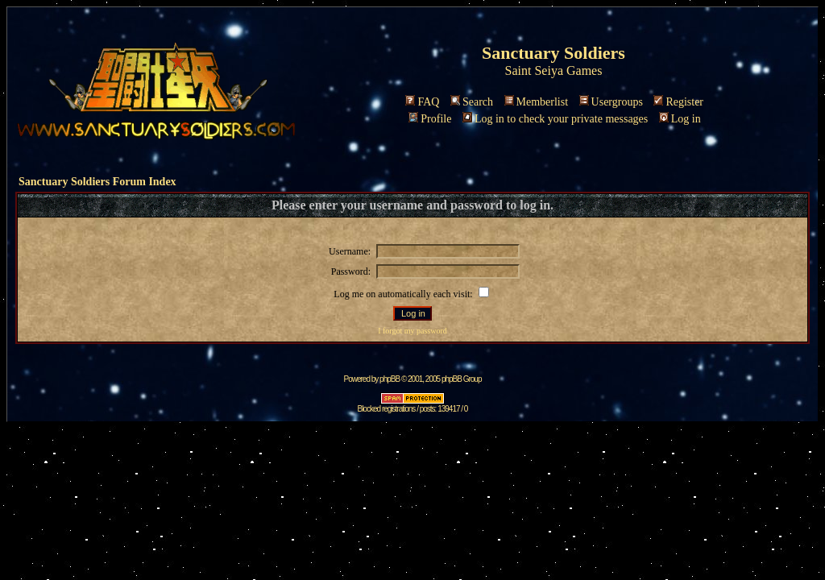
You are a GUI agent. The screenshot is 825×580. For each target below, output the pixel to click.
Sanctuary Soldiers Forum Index (97, 182)
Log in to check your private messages (555, 119)
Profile (429, 119)
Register (678, 102)
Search (471, 102)
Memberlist (536, 102)
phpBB (389, 379)
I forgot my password (412, 330)
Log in (680, 119)
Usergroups (611, 102)
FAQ (422, 102)
